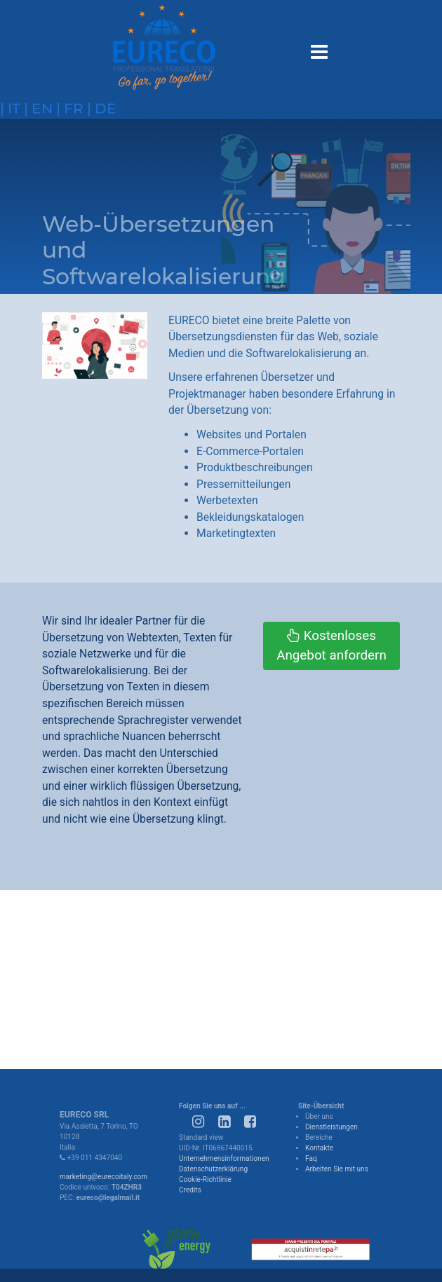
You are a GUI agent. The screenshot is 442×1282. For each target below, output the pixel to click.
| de (99, 108)
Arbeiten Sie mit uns (336, 1169)
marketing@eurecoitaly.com (103, 1176)
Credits (190, 1190)
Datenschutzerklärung (213, 1169)
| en (36, 108)
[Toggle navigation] (318, 49)
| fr (68, 108)
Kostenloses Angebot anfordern (331, 645)
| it (10, 108)
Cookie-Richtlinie (205, 1179)
